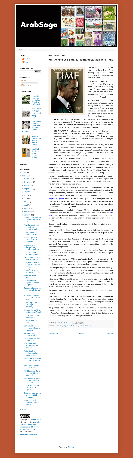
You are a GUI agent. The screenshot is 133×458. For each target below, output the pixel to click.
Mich (26, 62)
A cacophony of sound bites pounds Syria (32, 259)
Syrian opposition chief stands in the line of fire (32, 220)
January (27, 215)
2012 (24, 409)
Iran (61, 326)
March (26, 208)
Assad (57, 326)
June (26, 198)
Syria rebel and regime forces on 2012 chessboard (32, 395)
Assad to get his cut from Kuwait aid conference (31, 240)
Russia (81, 326)
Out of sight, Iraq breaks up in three (31, 253)
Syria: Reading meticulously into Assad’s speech (31, 353)
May (26, 202)
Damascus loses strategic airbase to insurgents (32, 328)
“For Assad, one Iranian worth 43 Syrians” (31, 346)
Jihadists (69, 326)
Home (20, 49)
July (26, 195)
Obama (75, 326)
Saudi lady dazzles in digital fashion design (36, 153)
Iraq (64, 326)
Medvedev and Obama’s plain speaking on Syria (31, 247)
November (28, 182)
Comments (26, 85)
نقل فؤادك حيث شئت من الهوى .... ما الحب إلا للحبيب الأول (36, 100)
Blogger (71, 447)
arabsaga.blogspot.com (28, 434)
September (28, 189)
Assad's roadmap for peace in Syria (31, 367)
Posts (24, 81)
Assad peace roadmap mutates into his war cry (32, 360)
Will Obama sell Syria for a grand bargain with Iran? (32, 373)
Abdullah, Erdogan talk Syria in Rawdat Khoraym (36, 140)
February (27, 211)
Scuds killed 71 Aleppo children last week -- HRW (36, 113)
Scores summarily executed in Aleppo (32, 233)
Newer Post (53, 334)
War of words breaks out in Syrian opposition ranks (31, 227)
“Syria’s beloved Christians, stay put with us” (32, 402)
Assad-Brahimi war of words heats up (32, 339)
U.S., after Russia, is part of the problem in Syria (32, 265)
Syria (86, 326)
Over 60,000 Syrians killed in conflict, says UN (31, 388)
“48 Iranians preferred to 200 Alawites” (32, 334)
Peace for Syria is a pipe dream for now (32, 271)
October (27, 185)
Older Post (109, 334)
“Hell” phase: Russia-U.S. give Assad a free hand (32, 380)
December (28, 179)
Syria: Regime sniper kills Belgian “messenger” (31, 305)
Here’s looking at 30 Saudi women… (31, 316)
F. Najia (59, 322)
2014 (24, 173)
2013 (24, 176)
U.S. (90, 326)
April (26, 205)
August (27, 192)
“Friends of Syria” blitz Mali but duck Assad (32, 311)
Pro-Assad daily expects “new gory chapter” (31, 283)
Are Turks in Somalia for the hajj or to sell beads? (32, 297)
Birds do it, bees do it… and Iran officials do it (32, 290)
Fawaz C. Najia (35, 420)
